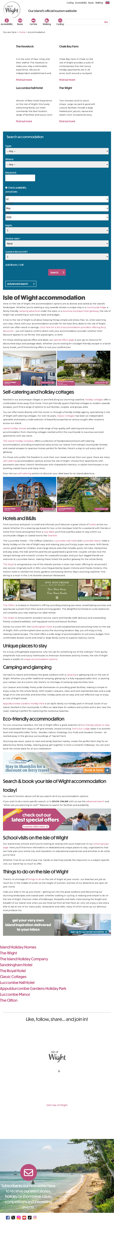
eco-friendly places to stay (95, 725)
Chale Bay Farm (69, 46)
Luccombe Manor (91, 540)
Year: (8, 212)
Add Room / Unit (14, 264)
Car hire (33, 24)
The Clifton (9, 605)
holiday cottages (94, 399)
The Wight (65, 88)
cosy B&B (48, 532)
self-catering (10, 461)
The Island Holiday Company (18, 441)
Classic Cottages (66, 416)
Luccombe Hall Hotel (29, 88)
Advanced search (17, 284)
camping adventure (29, 311)
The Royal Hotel (13, 970)
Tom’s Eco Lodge (81, 728)
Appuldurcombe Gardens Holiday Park (23, 703)
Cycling (60, 24)
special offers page (64, 340)
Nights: (8, 225)
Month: (9, 203)
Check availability (17, 187)
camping (71, 674)
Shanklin (52, 535)
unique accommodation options (40, 659)
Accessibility (7, 24)
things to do (34, 879)
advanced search (95, 801)
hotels (92, 524)
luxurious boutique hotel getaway (81, 311)
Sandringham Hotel (41, 626)
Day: (7, 194)
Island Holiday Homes (14, 428)
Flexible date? (12, 238)
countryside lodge (96, 307)
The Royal (8, 564)
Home (22, 32)
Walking (47, 24)
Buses (20, 24)
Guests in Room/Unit (16, 251)
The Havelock (25, 46)
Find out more (24, 79)
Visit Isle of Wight (57, 1105)
